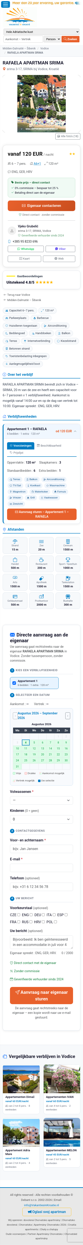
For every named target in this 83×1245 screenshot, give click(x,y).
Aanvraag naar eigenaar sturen (41, 996)
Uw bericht (26, 931)
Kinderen (24, 811)
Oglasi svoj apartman (47, 1212)
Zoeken (70, 39)
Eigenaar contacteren (41, 206)
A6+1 (37, 163)
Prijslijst (16, 452)
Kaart (24, 258)
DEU (39, 915)
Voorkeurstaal (29, 908)
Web (59, 258)
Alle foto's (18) (67, 136)
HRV (39, 922)
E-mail (16, 859)
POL (51, 922)
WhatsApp (25, 249)
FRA (15, 922)
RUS (27, 922)
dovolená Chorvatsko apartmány (41, 1220)
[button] (41, 280)
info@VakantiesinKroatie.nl (41, 1205)
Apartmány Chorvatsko (50, 1234)
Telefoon (25, 878)
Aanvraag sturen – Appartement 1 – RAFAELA (42, 514)
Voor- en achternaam (28, 840)
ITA (50, 915)
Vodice (44, 48)
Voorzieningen (20, 445)
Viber (60, 249)
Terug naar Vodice (17, 294)
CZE (15, 915)
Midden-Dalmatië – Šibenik (19, 48)
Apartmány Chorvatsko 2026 (50, 1224)
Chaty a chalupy (49, 1229)
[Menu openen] (5, 4)
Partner (32, 1234)
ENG (27, 915)
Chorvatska (25, 1224)
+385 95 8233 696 (23, 241)
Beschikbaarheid (49, 445)
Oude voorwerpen (16, 1234)
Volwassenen (21, 792)
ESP (62, 915)
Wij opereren (15, 1220)
